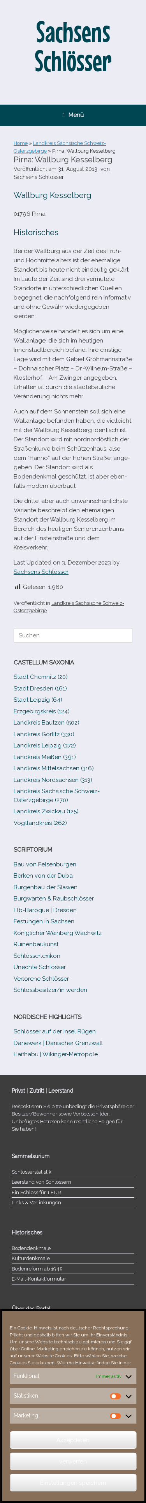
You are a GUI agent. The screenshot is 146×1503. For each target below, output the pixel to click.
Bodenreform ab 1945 (37, 1269)
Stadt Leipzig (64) (38, 699)
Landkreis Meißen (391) (45, 757)
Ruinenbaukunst (36, 944)
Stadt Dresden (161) (40, 688)
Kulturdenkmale (31, 1258)
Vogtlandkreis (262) (40, 823)
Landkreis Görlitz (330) (44, 734)
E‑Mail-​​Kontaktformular (39, 1279)
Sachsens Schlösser (39, 177)
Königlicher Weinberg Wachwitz (58, 933)
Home (21, 143)
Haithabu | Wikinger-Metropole (56, 1054)
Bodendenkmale (31, 1248)
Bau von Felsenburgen (45, 864)
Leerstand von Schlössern (41, 1182)
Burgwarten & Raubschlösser (54, 898)
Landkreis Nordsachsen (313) (53, 779)
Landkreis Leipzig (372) (45, 745)
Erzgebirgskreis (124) (42, 711)
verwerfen (73, 1461)
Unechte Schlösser (40, 967)
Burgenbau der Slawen (45, 887)
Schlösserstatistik (31, 1172)
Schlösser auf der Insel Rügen (55, 1031)
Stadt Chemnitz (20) (41, 676)
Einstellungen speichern (73, 1482)
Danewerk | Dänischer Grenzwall (58, 1043)
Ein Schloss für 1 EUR (36, 1192)
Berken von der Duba (43, 875)
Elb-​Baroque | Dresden (45, 910)
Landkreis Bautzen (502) (46, 722)
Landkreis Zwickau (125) (46, 811)
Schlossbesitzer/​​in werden (50, 990)
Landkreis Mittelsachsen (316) (54, 768)
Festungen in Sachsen (44, 921)
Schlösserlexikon (37, 955)
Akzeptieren (73, 1440)
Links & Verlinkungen (36, 1202)
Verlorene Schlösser (41, 978)
